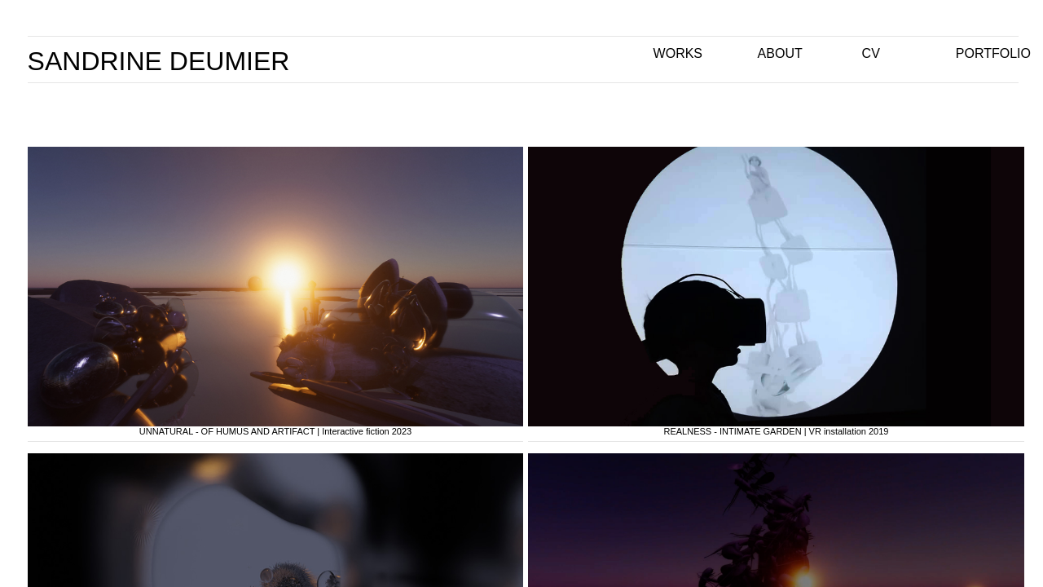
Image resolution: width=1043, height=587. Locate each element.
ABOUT (780, 53)
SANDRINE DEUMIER (159, 61)
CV (871, 53)
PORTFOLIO (993, 53)
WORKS (678, 53)
